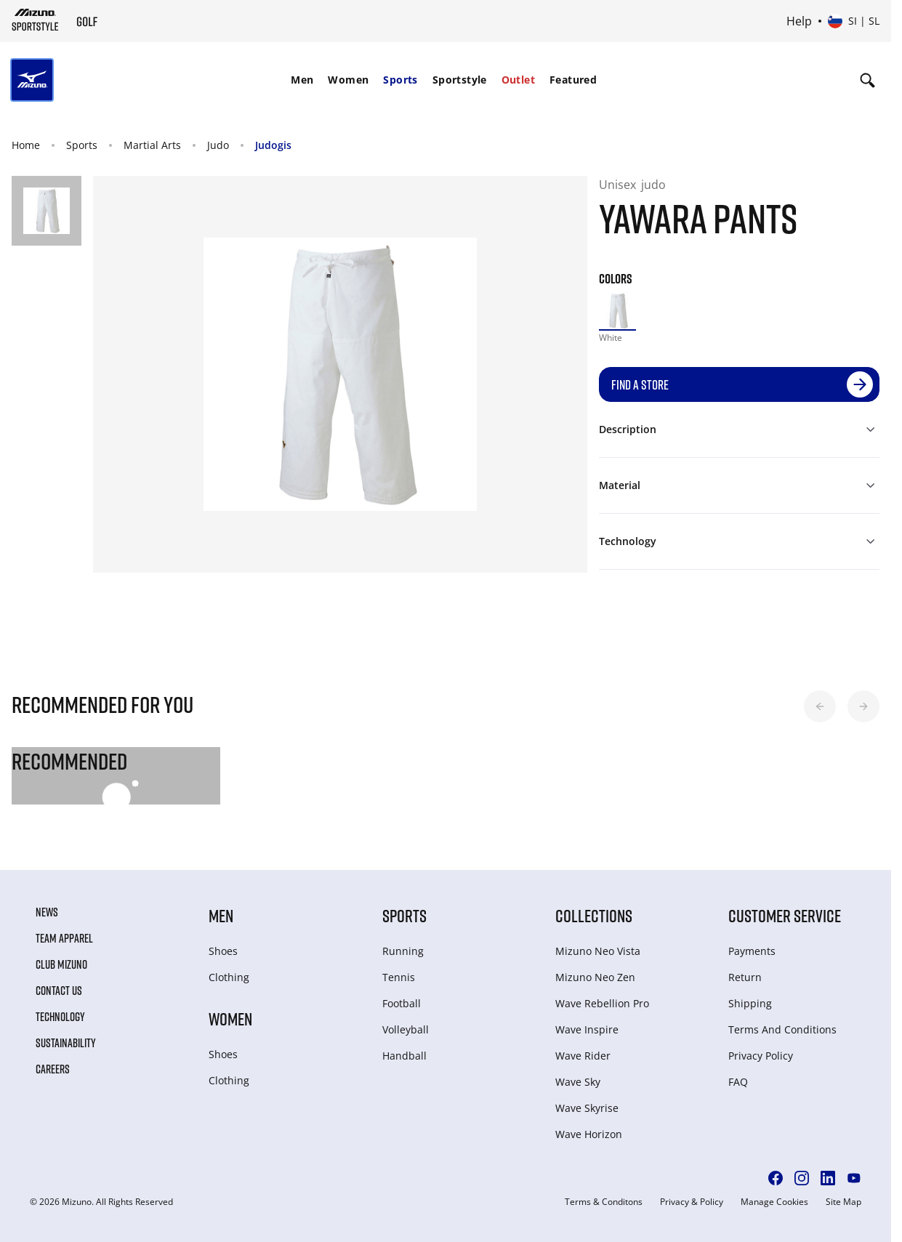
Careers (53, 1069)
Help (799, 21)
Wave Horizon (588, 1134)
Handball (404, 1055)
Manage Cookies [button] (774, 1202)
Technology (60, 1016)
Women (348, 79)
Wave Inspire (587, 1029)
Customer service (784, 915)
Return (745, 977)
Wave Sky (577, 1082)
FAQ (738, 1082)
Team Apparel (64, 938)
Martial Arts (152, 145)
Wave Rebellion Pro (602, 1003)
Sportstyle (459, 79)
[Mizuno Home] (35, 20)
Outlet (518, 79)
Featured (573, 79)
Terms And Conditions (782, 1029)
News (47, 912)
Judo (218, 145)
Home (26, 145)
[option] (618, 311)
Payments (752, 951)
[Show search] (867, 80)
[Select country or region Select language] (853, 21)
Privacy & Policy (691, 1202)
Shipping (750, 1003)
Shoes (223, 951)
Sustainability (66, 1043)
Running (403, 951)
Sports (400, 79)
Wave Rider (583, 1055)
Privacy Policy (760, 1055)
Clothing (229, 977)
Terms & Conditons (604, 1202)
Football (401, 1003)
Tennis (398, 977)
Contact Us (59, 990)
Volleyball (405, 1029)
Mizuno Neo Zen (595, 977)
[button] (820, 706)
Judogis (273, 145)
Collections (593, 915)
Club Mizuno (61, 964)
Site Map (843, 1202)
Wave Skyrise (587, 1108)
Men (302, 79)
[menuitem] (302, 80)
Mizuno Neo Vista (597, 951)
